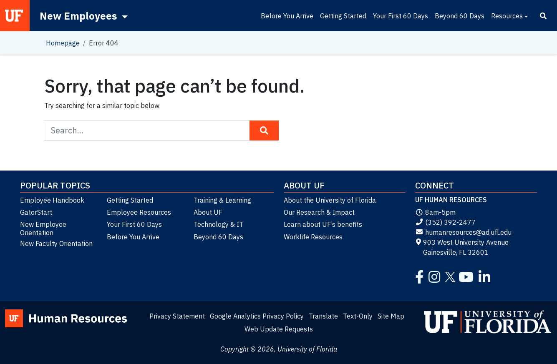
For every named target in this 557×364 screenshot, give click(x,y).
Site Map (391, 316)
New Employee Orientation (43, 228)
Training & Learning (222, 200)
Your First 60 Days (400, 16)
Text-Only (358, 316)
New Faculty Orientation (56, 243)
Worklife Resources (313, 237)
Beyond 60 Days (459, 16)
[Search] (543, 16)
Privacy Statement (177, 316)
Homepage (63, 43)
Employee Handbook (52, 200)
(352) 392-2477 (445, 222)
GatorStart (36, 212)
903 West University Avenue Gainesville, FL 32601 (462, 247)
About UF (208, 212)
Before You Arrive (287, 16)
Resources (507, 16)
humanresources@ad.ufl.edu (463, 232)
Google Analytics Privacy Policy (257, 316)
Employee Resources (139, 212)
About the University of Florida (330, 200)
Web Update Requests (278, 329)
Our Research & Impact (319, 212)
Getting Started (343, 16)
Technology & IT (218, 224)
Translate (323, 316)
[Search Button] (264, 130)
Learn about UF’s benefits (323, 224)
